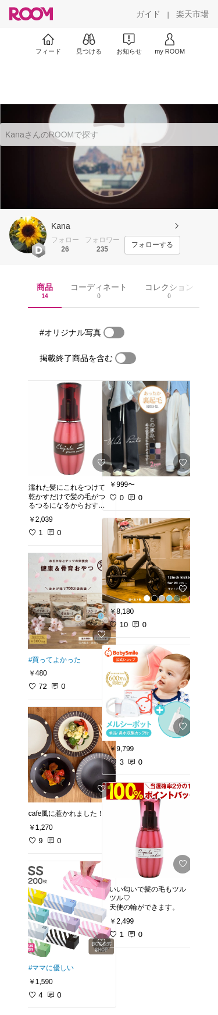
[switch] (113, 332)
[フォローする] (152, 245)
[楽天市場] (192, 14)
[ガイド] (148, 14)
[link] (69, 428)
